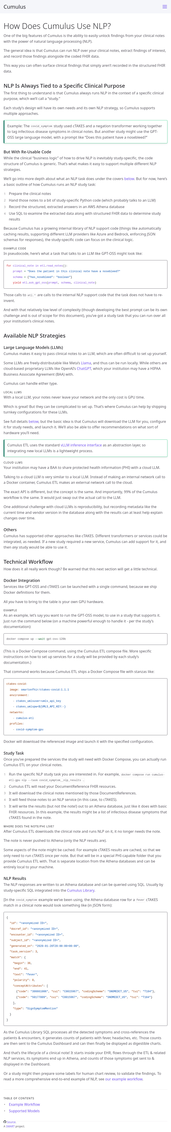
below (129, 178)
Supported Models (24, 1110)
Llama (86, 362)
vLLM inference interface (81, 445)
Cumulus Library (80, 890)
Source (10, 1122)
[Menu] (165, 6)
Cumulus (15, 6)
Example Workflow (24, 1104)
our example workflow (123, 1079)
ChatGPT (84, 368)
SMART (10, 1126)
